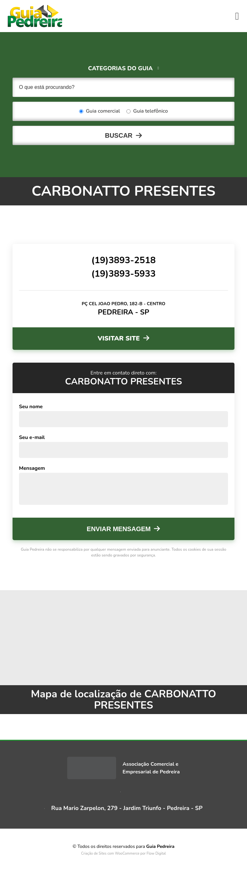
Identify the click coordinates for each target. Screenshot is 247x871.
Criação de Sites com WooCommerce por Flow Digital (123, 853)
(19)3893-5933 (123, 274)
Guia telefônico (147, 111)
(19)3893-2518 (123, 260)
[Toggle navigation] (237, 16)
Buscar (119, 135)
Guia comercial (99, 111)
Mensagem (32, 468)
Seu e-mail (32, 437)
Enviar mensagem (119, 528)
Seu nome (31, 406)
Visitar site (118, 338)
